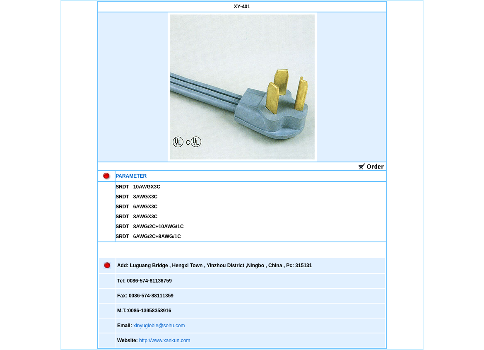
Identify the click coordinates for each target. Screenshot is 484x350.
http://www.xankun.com (164, 340)
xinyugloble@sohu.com (159, 325)
